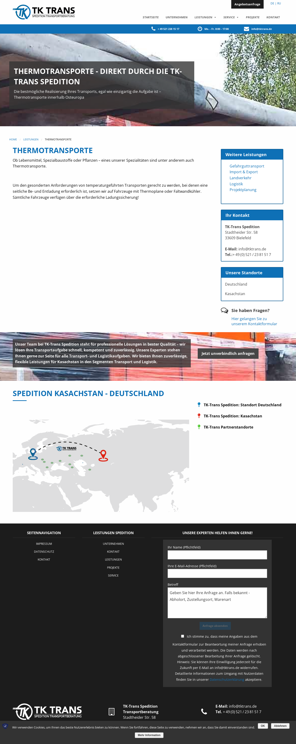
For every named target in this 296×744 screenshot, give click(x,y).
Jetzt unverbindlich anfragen (228, 353)
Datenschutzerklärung (227, 679)
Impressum (44, 543)
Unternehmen (176, 17)
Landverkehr (241, 177)
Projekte (252, 17)
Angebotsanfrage (247, 4)
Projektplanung (243, 189)
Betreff (217, 600)
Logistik (236, 183)
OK (263, 726)
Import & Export (244, 171)
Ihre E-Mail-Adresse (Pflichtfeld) (217, 571)
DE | (274, 3)
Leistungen (203, 17)
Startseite (150, 17)
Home (13, 139)
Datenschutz (44, 551)
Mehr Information (149, 735)
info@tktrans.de (261, 28)
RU (279, 3)
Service (229, 17)
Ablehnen (280, 726)
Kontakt (273, 17)
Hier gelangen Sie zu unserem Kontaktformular (254, 321)
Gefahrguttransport (247, 165)
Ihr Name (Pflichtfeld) (217, 552)
